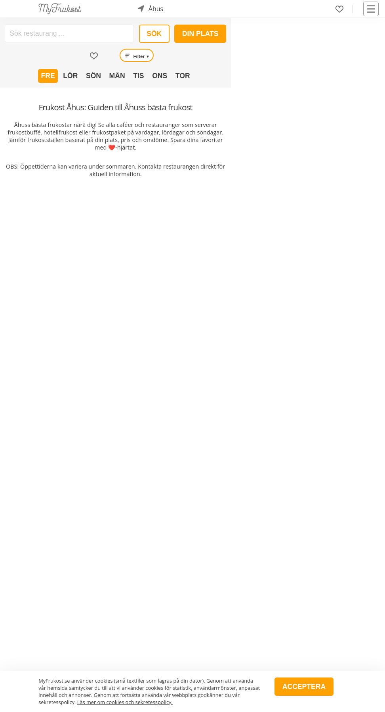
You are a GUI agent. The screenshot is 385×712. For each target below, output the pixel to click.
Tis (138, 76)
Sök (154, 34)
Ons (159, 76)
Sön (93, 76)
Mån (117, 76)
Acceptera (304, 687)
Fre (48, 76)
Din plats (200, 34)
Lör (70, 76)
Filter (137, 55)
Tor (182, 76)
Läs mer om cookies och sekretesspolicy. (125, 702)
